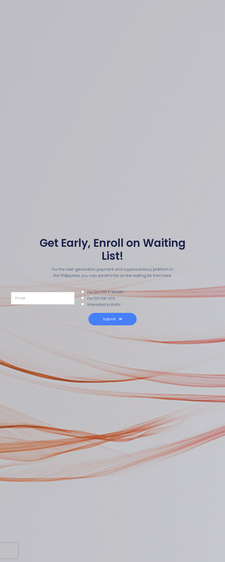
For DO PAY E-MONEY (105, 292)
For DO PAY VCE (101, 298)
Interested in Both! (104, 304)
